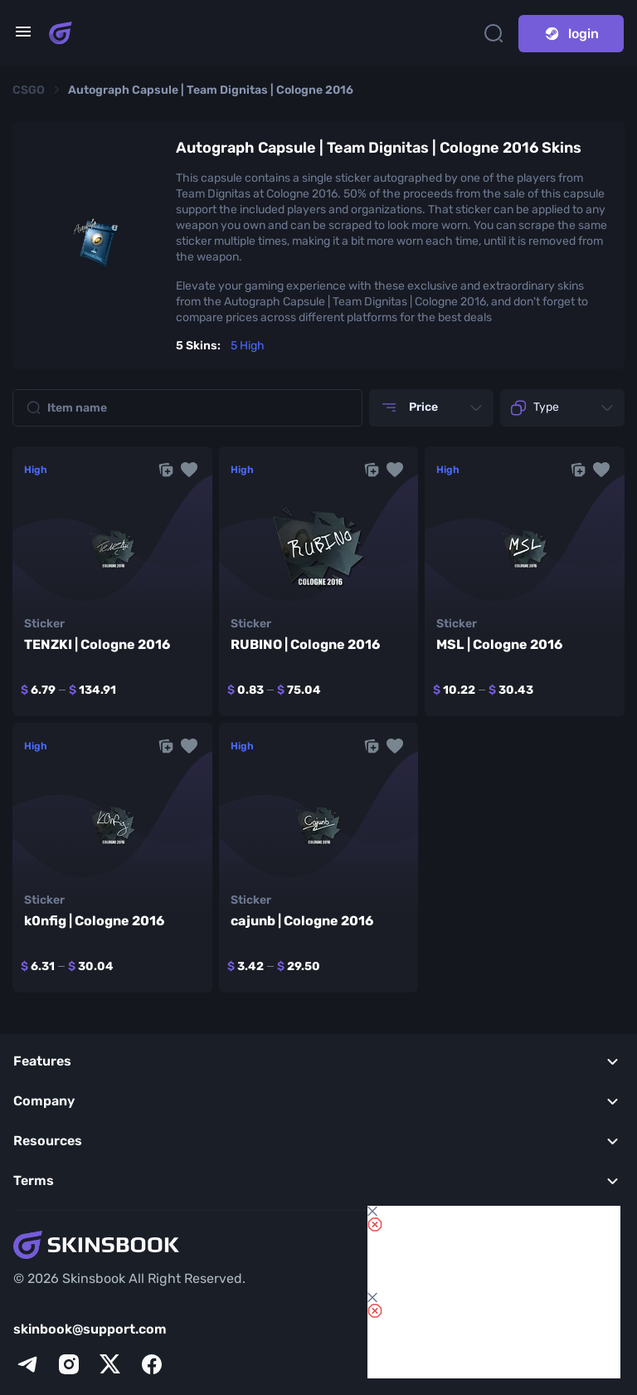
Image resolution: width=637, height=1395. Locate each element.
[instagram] (69, 1364)
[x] (110, 1364)
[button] (189, 469)
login (571, 33)
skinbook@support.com (90, 1329)
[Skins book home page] (60, 33)
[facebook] (152, 1364)
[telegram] (27, 1364)
